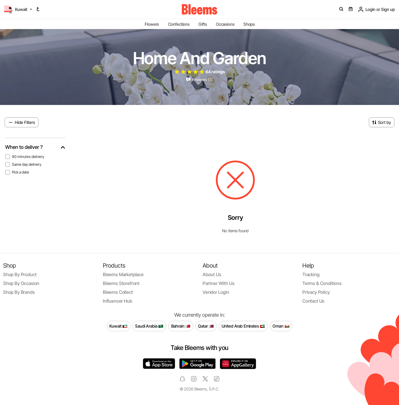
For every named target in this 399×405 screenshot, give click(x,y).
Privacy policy (316, 292)
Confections (179, 24)
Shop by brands (19, 292)
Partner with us (218, 283)
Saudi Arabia (149, 326)
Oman (280, 326)
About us (212, 274)
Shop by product (19, 274)
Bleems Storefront (121, 283)
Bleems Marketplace (123, 274)
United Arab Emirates (243, 326)
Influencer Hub (117, 301)
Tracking (311, 274)
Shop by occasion (21, 283)
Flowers (152, 24)
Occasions (225, 24)
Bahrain (181, 326)
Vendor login (216, 292)
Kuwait (118, 326)
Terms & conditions (322, 283)
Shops (249, 24)
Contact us (313, 301)
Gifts (202, 24)
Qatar (206, 326)
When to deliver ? (24, 147)
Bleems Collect (118, 292)
